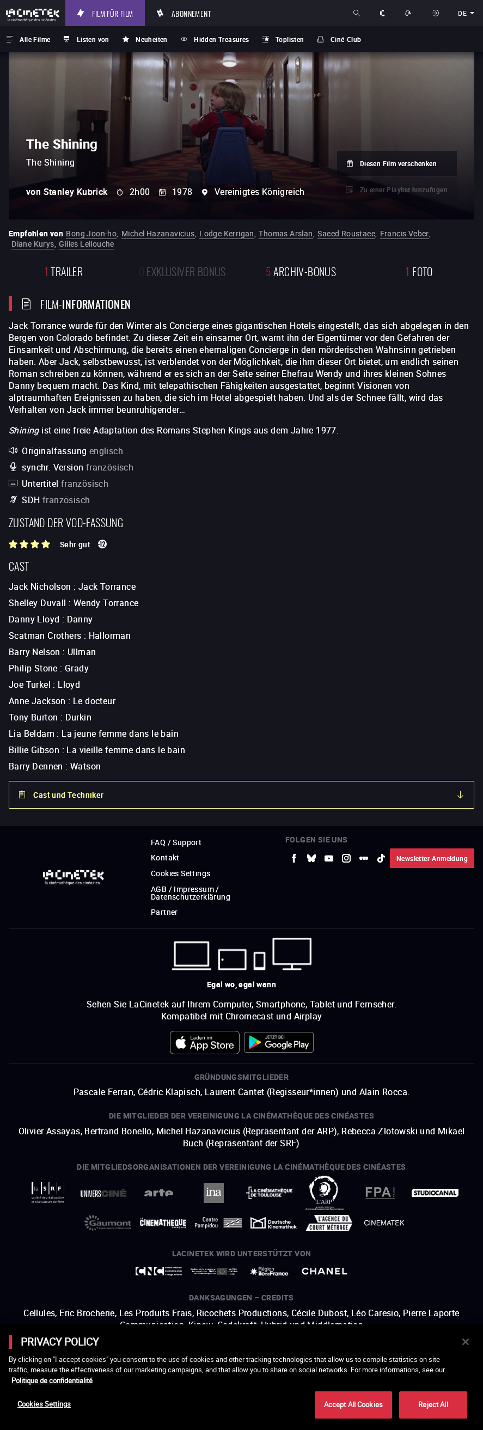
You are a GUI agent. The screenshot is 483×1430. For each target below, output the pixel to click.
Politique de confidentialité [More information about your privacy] (52, 1380)
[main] (241, 1377)
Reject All (433, 1404)
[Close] (466, 1342)
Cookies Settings (44, 1404)
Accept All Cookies (353, 1404)
